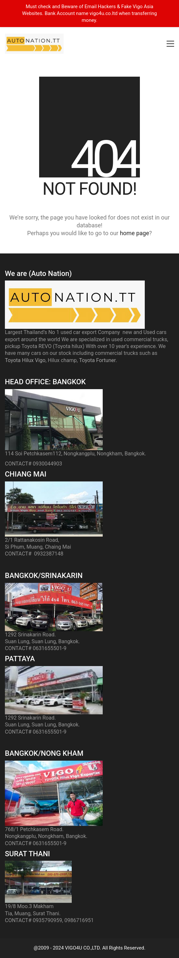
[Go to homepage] (34, 44)
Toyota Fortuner (97, 360)
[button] (170, 43)
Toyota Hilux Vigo (25, 360)
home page (134, 233)
